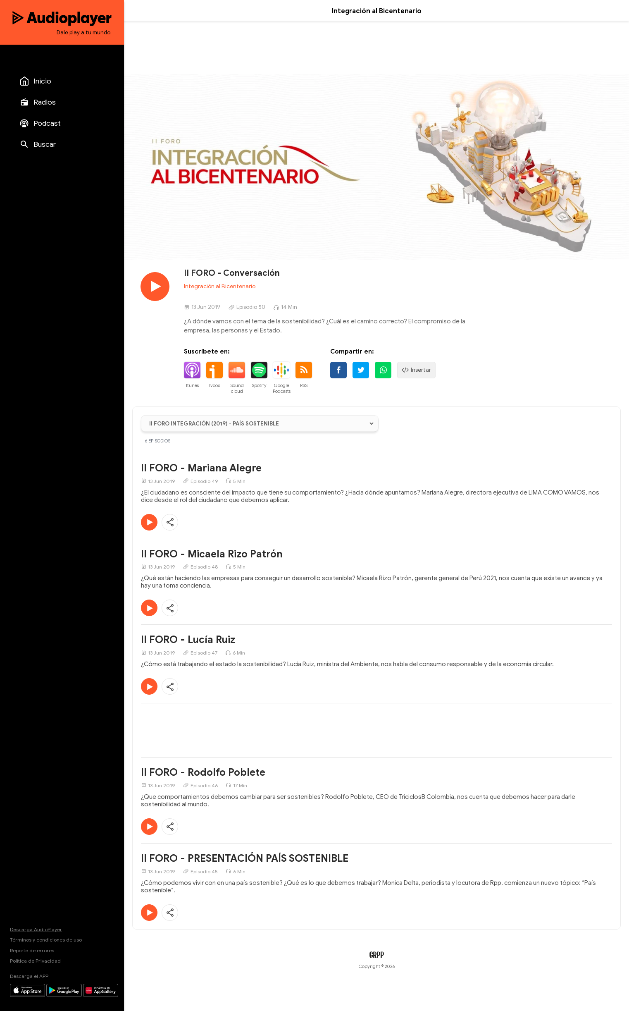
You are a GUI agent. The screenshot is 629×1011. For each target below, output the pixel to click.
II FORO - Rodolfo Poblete (203, 772)
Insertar (416, 370)
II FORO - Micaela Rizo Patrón (212, 554)
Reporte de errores (32, 950)
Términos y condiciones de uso (46, 940)
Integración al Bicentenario (219, 286)
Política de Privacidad (35, 961)
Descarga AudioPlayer (36, 929)
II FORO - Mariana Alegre (201, 468)
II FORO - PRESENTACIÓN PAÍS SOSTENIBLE (244, 858)
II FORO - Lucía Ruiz (188, 639)
